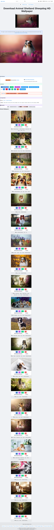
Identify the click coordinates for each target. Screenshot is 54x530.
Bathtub (17, 376)
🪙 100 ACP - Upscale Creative (11, 93)
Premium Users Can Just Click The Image (21, 32)
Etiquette (26, 526)
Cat (8, 102)
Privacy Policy (11, 526)
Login (49, 1)
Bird (6, 102)
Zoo (31, 102)
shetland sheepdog (9, 100)
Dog (10, 102)
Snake (4, 102)
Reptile (16, 102)
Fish (20, 102)
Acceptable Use (22, 526)
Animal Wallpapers (31, 4)
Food (12, 102)
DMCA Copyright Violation (39, 526)
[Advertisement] (21, 69)
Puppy (28, 293)
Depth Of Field (17, 171)
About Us (3, 526)
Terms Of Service (16, 526)
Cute (18, 315)
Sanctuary (35, 102)
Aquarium (22, 102)
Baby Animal (15, 335)
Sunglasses (15, 315)
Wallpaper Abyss (24, 4)
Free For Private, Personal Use (29, 79)
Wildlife (38, 102)
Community (45, 1)
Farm (18, 102)
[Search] (25, 1)
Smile (23, 191)
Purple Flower (17, 293)
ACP (2, 93)
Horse (14, 102)
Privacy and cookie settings (48, 526)
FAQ (6, 526)
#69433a (27, 106)
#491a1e (20, 106)
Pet (32, 102)
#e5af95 (23, 106)
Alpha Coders (3, 1)
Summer (18, 252)
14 (22, 146)
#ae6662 (25, 106)
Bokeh (21, 293)
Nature (29, 102)
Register (52, 1)
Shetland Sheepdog (26, 171)
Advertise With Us (31, 526)
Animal (4, 100)
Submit (41, 1)
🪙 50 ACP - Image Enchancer (22, 93)
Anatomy (26, 102)
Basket (29, 191)
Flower (15, 252)
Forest (19, 130)
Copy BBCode (22, 89)
